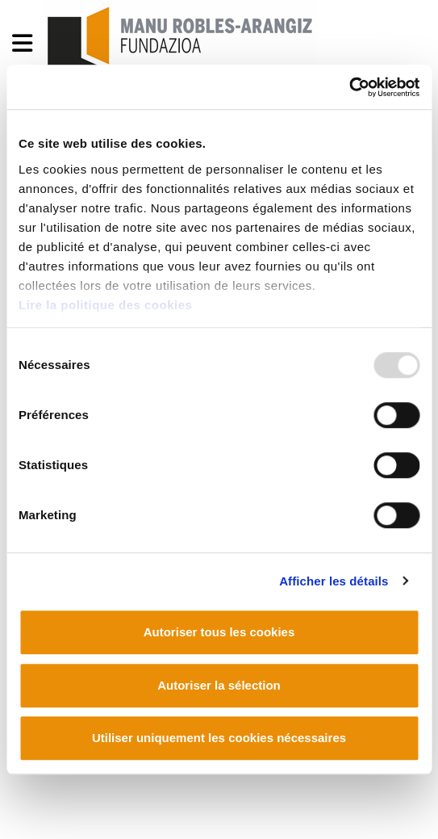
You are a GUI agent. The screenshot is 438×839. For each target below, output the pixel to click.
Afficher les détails (333, 581)
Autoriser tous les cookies (219, 632)
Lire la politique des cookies (105, 305)
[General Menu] (27, 46)
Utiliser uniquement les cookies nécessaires (219, 738)
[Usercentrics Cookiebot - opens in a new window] (348, 87)
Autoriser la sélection (219, 685)
